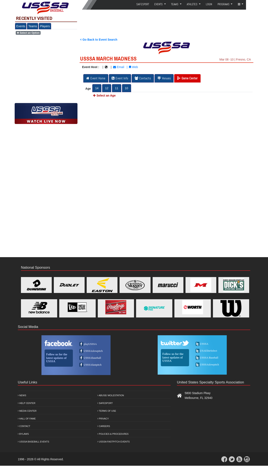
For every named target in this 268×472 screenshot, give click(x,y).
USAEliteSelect (208, 350)
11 (116, 88)
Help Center (26, 403)
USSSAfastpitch (93, 364)
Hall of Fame (27, 418)
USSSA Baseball (209, 357)
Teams (32, 26)
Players (45, 26)
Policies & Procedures (113, 434)
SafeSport (142, 4)
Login (209, 4)
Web (133, 67)
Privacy (103, 418)
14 (97, 88)
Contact (24, 426)
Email (118, 67)
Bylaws (23, 434)
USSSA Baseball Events (33, 441)
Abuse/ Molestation (110, 395)
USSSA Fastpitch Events (113, 441)
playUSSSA (90, 344)
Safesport (105, 403)
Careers (103, 426)
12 (106, 88)
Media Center (27, 411)
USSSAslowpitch (93, 350)
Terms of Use (106, 411)
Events (20, 26)
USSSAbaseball (92, 357)
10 (126, 88)
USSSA (204, 343)
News (22, 395)
